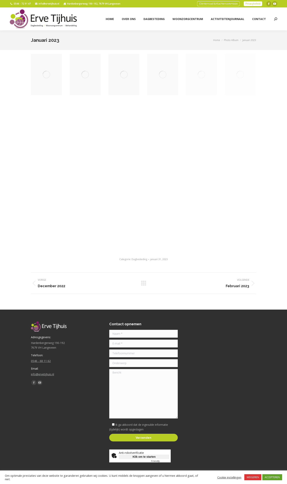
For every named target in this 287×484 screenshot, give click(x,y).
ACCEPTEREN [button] (272, 477)
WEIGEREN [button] (253, 477)
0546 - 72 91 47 (20, 3)
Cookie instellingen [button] (229, 477)
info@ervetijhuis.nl (47, 3)
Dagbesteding (139, 259)
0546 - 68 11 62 (41, 361)
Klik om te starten (144, 456)
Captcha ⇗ (160, 461)
